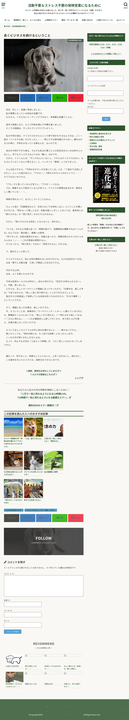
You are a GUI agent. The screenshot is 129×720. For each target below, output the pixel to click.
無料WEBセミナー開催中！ (42, 405)
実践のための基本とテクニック (102, 140)
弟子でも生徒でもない (32, 500)
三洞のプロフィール (104, 20)
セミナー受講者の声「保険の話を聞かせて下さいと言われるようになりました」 (13, 442)
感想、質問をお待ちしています (42, 370)
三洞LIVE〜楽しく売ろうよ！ (106, 245)
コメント (9, 573)
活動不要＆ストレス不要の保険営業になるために (64, 5)
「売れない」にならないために (13, 501)
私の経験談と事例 (51, 472)
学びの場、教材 (96, 146)
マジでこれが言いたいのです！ (33, 473)
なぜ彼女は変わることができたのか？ (13, 473)
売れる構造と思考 (97, 136)
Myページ (121, 20)
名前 (7, 600)
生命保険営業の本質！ (15, 510)
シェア (78, 377)
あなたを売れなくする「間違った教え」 (41, 510)
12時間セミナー (51, 20)
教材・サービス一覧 (69, 20)
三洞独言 (93, 143)
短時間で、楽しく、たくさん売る (27, 20)
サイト (7, 620)
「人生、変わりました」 (33, 438)
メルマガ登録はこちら (42, 374)
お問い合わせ (87, 20)
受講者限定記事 (96, 149)
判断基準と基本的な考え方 (100, 133)
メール (8, 610)
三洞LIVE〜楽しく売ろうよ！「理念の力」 (52, 439)
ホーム (7, 20)
